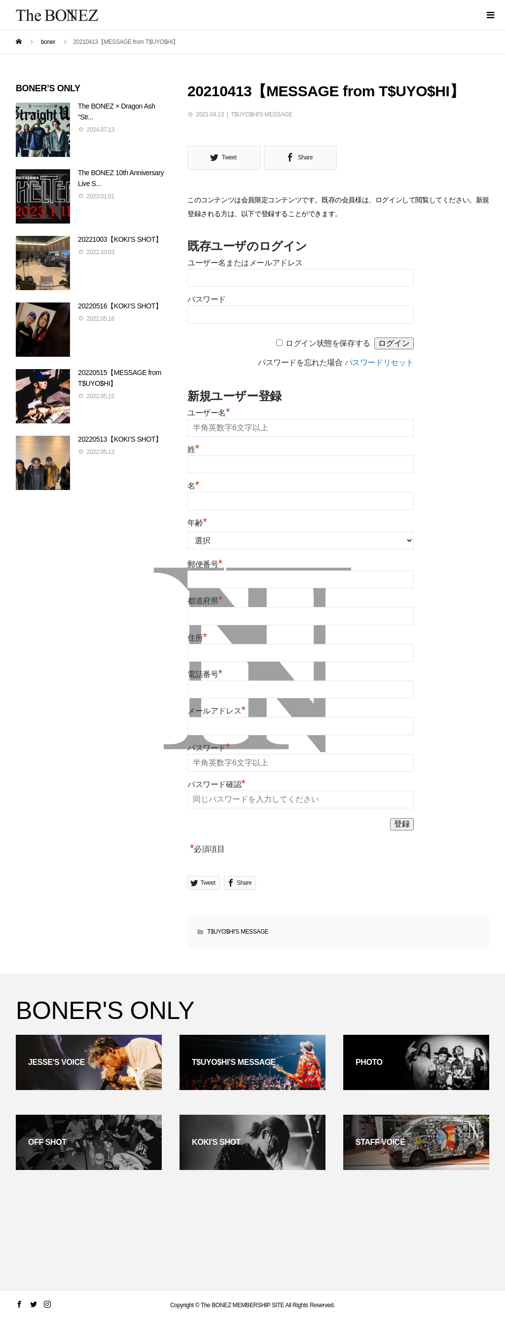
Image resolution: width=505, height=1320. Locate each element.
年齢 (197, 523)
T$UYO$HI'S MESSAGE (261, 114)
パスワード (206, 299)
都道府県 (204, 601)
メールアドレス (216, 711)
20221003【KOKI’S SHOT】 (120, 239)
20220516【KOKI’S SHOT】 (120, 306)
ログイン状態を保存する (328, 343)
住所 (197, 638)
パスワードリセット (379, 362)
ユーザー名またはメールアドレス (245, 263)
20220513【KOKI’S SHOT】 (120, 439)
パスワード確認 (216, 784)
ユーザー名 (208, 413)
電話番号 (204, 674)
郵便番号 (204, 564)
